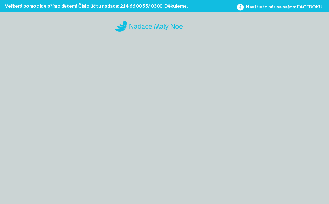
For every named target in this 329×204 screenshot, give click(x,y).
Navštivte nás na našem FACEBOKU (279, 7)
